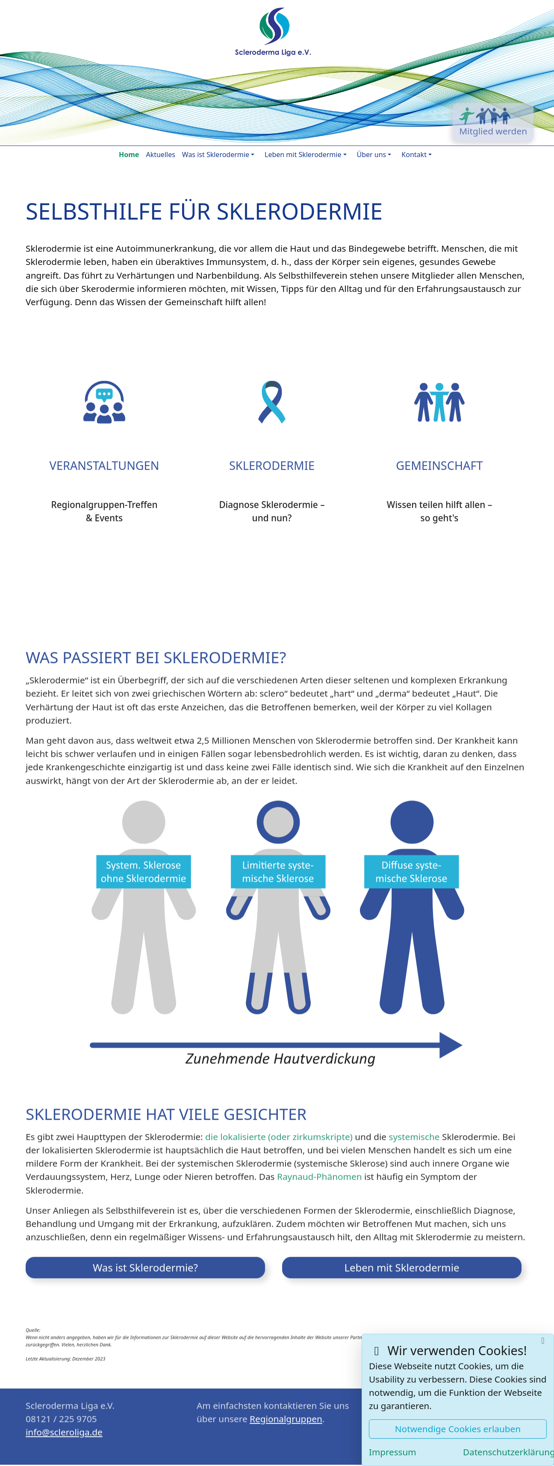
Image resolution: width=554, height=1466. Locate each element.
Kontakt (414, 154)
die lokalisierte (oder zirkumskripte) (279, 1132)
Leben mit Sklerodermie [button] (401, 1263)
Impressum (392, 1452)
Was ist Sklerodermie (215, 154)
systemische (414, 1132)
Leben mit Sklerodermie (303, 154)
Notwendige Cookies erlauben (458, 1429)
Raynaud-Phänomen (319, 1172)
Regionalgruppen (286, 1414)
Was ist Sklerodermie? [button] (145, 1263)
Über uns (371, 154)
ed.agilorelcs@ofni (64, 1427)
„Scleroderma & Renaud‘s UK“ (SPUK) (481, 1332)
